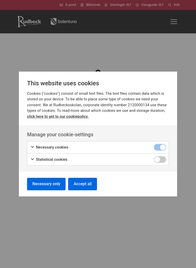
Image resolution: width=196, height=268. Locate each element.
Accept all (83, 183)
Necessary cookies (49, 147)
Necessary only (46, 183)
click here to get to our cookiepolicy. (58, 116)
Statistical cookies (48, 159)
